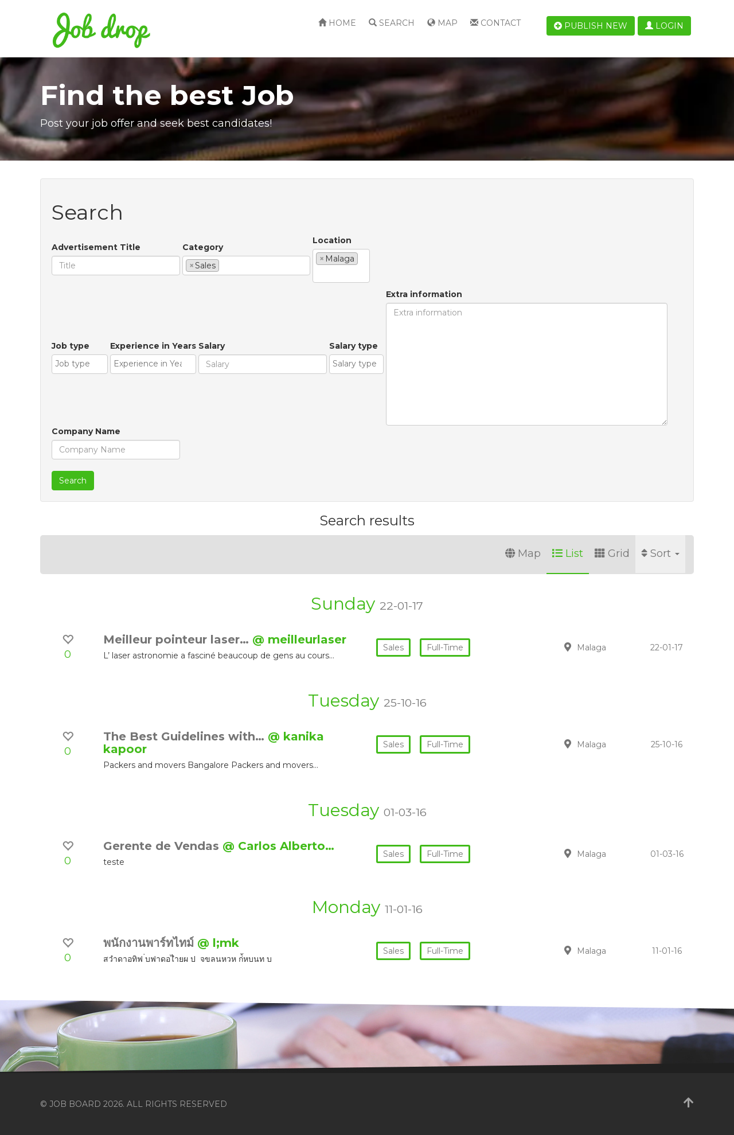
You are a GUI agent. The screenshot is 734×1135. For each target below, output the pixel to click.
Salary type (353, 346)
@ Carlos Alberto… (278, 846)
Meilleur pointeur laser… (177, 639)
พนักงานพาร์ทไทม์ (150, 943)
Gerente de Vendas (162, 846)
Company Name (86, 431)
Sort (660, 553)
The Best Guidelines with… (185, 736)
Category (202, 247)
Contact (495, 23)
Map (442, 23)
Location (332, 240)
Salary (211, 346)
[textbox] (225, 265)
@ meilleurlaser (299, 639)
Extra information (424, 294)
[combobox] (246, 265)
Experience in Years (153, 346)
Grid (612, 553)
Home (337, 23)
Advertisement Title (96, 247)
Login (664, 26)
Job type (70, 346)
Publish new (590, 26)
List (567, 553)
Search (392, 23)
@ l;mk (218, 943)
